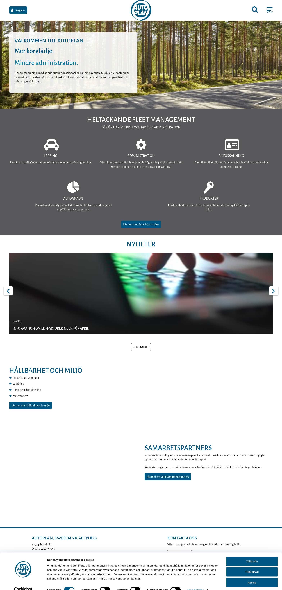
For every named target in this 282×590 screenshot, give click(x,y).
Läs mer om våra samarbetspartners (168, 476)
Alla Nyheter (141, 346)
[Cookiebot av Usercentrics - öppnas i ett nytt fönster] (23, 583)
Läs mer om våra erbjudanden (141, 224)
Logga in (20, 10)
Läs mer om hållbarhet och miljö (30, 405)
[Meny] (270, 11)
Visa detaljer (195, 582)
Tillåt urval (252, 564)
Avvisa (252, 575)
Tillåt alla (252, 554)
